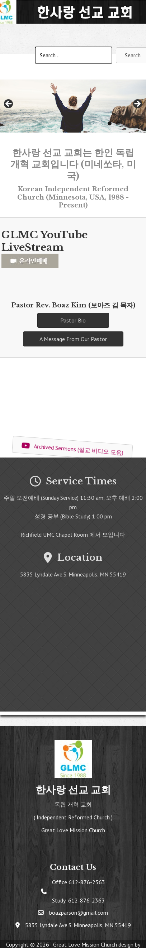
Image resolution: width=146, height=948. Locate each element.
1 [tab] (110, 123)
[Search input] (73, 55)
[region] (73, 106)
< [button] (9, 104)
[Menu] (73, 35)
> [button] (137, 104)
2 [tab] (118, 123)
